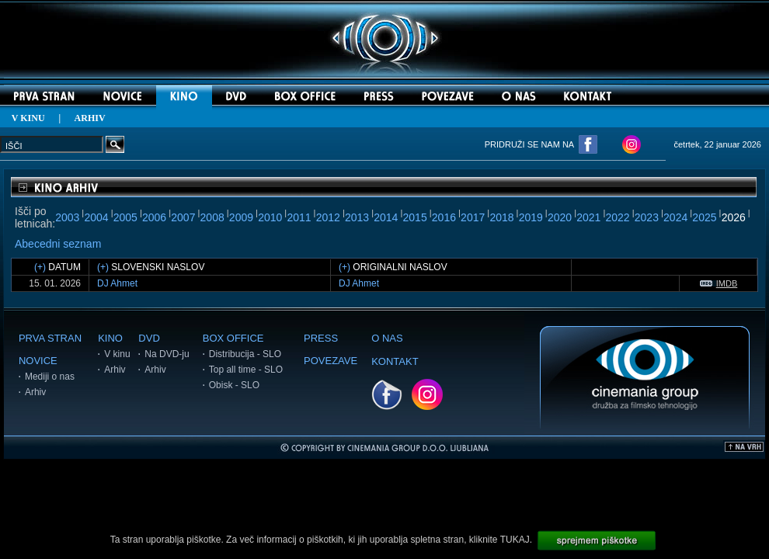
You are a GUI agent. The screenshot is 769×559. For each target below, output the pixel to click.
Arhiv (35, 392)
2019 (531, 217)
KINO (110, 338)
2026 (734, 217)
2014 (386, 217)
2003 (67, 217)
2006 (154, 217)
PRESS (321, 338)
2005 (125, 217)
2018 (501, 217)
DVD (148, 338)
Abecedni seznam (58, 244)
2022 (618, 217)
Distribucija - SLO (245, 354)
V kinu (117, 354)
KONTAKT (394, 361)
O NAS (386, 338)
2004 (96, 217)
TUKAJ (515, 539)
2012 (328, 217)
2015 (415, 217)
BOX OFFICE (233, 338)
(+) (40, 267)
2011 (299, 217)
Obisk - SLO (234, 385)
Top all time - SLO (246, 369)
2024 (675, 217)
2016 (444, 217)
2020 (560, 217)
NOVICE (38, 360)
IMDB (719, 283)
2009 (241, 217)
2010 (270, 217)
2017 (473, 217)
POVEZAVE (330, 360)
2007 (183, 217)
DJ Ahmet (117, 283)
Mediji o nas (50, 376)
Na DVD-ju (166, 354)
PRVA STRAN (50, 338)
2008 (212, 217)
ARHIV (90, 118)
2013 (357, 217)
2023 (647, 217)
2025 (704, 217)
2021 (588, 217)
